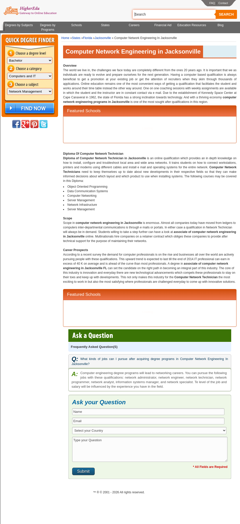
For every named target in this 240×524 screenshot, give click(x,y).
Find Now (29, 108)
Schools (76, 25)
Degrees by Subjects (19, 25)
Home (65, 38)
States (105, 25)
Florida (87, 38)
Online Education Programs (30, 11)
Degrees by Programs (47, 27)
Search (226, 14)
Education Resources (191, 25)
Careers (134, 25)
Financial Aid (162, 25)
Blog (220, 25)
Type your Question (150, 449)
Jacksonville (103, 38)
